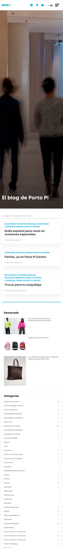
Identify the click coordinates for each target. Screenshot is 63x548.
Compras (20, 252)
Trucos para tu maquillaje (23, 285)
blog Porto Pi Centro (15, 224)
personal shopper (36, 224)
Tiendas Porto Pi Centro (27, 227)
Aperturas (10, 252)
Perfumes (20, 278)
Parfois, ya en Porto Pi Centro (25, 257)
